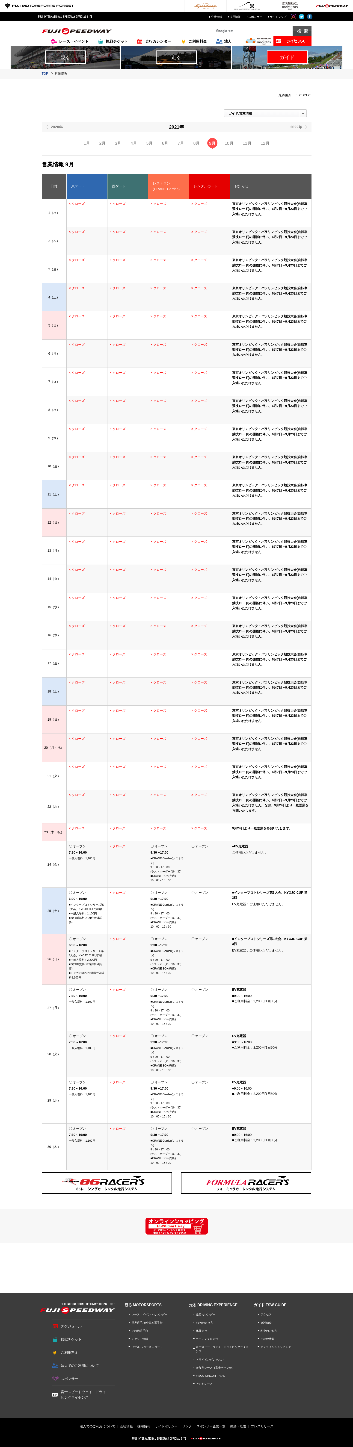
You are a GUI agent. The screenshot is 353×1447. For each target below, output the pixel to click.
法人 (227, 41)
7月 (181, 143)
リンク (187, 1426)
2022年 (296, 127)
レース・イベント (74, 41)
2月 (102, 143)
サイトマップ (278, 16)
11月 (247, 143)
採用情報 (235, 16)
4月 (134, 143)
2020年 (57, 127)
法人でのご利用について (80, 1365)
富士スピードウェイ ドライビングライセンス (83, 1394)
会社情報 (216, 16)
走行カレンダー (158, 41)
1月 (86, 143)
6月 (165, 143)
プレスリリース (262, 1426)
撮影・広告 (238, 1426)
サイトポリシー (166, 1426)
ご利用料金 (197, 41)
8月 (196, 143)
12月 (265, 143)
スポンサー (255, 16)
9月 (212, 143)
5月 (149, 143)
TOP (45, 73)
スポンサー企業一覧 (210, 1426)
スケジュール (71, 1326)
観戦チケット (117, 41)
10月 (229, 143)
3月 (118, 143)
